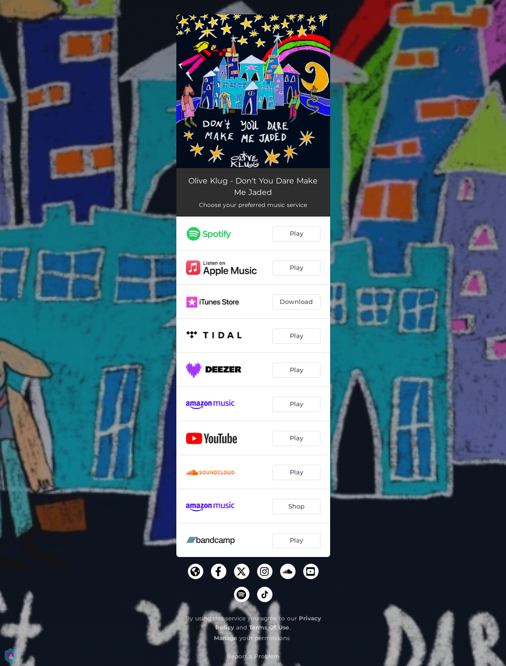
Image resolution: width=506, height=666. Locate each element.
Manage (225, 638)
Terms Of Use (269, 627)
